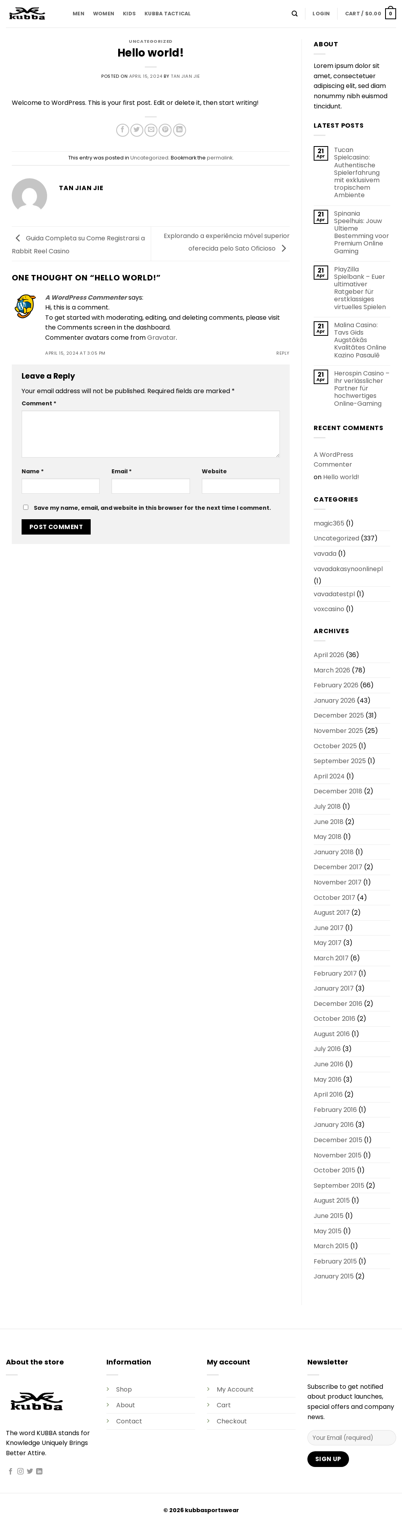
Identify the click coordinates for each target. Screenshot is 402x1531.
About (125, 1405)
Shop (124, 1389)
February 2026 (336, 685)
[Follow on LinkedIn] (39, 1471)
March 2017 (331, 958)
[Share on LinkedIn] (179, 130)
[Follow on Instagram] (20, 1471)
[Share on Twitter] (136, 130)
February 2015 (335, 1261)
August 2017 (332, 912)
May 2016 (328, 1079)
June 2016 (329, 1064)
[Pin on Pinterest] (165, 130)
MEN (78, 13)
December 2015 (338, 1140)
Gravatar (161, 337)
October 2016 (334, 1018)
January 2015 (334, 1276)
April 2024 (329, 776)
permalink (219, 157)
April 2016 (328, 1094)
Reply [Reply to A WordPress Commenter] (283, 353)
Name (33, 471)
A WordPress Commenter (86, 297)
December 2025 (339, 715)
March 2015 (331, 1246)
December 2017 (338, 867)
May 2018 (328, 836)
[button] (321, 14)
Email (121, 471)
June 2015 (329, 1215)
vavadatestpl (334, 594)
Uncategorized (150, 41)
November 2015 (338, 1155)
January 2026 (334, 700)
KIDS (129, 13)
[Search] (295, 13)
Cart (224, 1405)
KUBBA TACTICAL (167, 13)
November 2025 (338, 730)
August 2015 (332, 1200)
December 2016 (338, 1003)
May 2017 (328, 942)
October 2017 (334, 897)
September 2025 (340, 761)
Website (214, 471)
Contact (129, 1421)
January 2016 (334, 1124)
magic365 (329, 523)
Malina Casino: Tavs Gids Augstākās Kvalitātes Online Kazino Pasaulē (360, 340)
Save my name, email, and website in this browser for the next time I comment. (152, 508)
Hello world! (341, 477)
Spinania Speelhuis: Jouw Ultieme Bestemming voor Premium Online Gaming (361, 232)
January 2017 (334, 988)
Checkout (232, 1421)
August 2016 (332, 1033)
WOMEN (103, 13)
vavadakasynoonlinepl (348, 568)
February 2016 (335, 1109)
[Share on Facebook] (122, 130)
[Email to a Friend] (150, 130)
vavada (325, 553)
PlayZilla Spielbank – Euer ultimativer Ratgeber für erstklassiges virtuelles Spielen (360, 288)
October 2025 (335, 746)
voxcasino (329, 608)
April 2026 (329, 654)
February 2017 (335, 973)
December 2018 (338, 791)
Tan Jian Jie (185, 76)
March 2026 (332, 670)
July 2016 (327, 1048)
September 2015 (339, 1185)
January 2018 (334, 852)
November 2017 (338, 882)
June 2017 (329, 927)
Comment (39, 403)
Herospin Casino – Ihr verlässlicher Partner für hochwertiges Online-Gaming (361, 388)
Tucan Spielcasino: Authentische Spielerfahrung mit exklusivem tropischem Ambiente (357, 172)
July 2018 (327, 806)
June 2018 (329, 821)
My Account (235, 1389)
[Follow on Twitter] (30, 1471)
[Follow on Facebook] (10, 1471)
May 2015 (328, 1231)
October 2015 (334, 1170)
